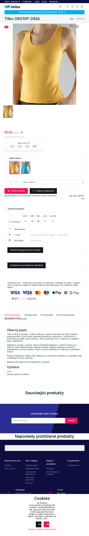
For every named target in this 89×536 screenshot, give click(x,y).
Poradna (50, 468)
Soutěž (8, 465)
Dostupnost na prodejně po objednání (26, 265)
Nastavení (40, 524)
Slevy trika (80, 19)
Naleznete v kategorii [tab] (16, 319)
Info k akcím (10, 468)
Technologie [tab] (30, 315)
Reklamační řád (32, 468)
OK (47, 524)
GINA (9, 371)
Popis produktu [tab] (13, 315)
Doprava (29, 483)
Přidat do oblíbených (43, 191)
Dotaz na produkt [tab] (66, 315)
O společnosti (73, 465)
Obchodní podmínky (29, 478)
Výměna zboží (31, 465)
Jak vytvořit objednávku (30, 473)
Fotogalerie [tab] (47, 315)
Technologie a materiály (52, 473)
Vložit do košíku (16, 190)
